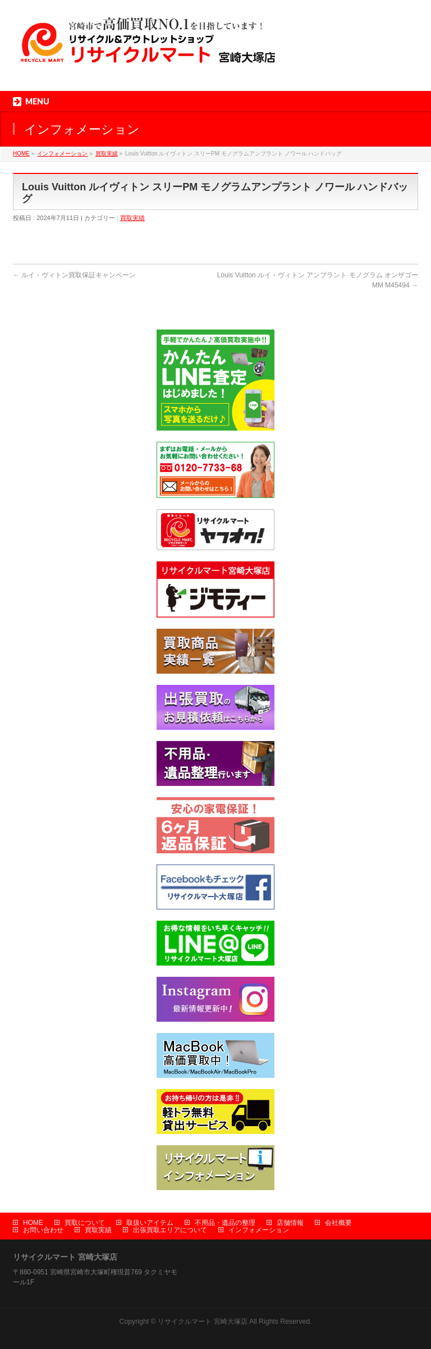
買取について (85, 1223)
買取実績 (106, 153)
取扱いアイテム (149, 1223)
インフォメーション (62, 153)
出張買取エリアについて (170, 1230)
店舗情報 (290, 1223)
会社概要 (338, 1223)
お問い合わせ (43, 1230)
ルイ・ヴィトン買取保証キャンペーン (74, 275)
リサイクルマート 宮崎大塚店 (202, 1321)
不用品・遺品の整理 (225, 1223)
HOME (21, 153)
